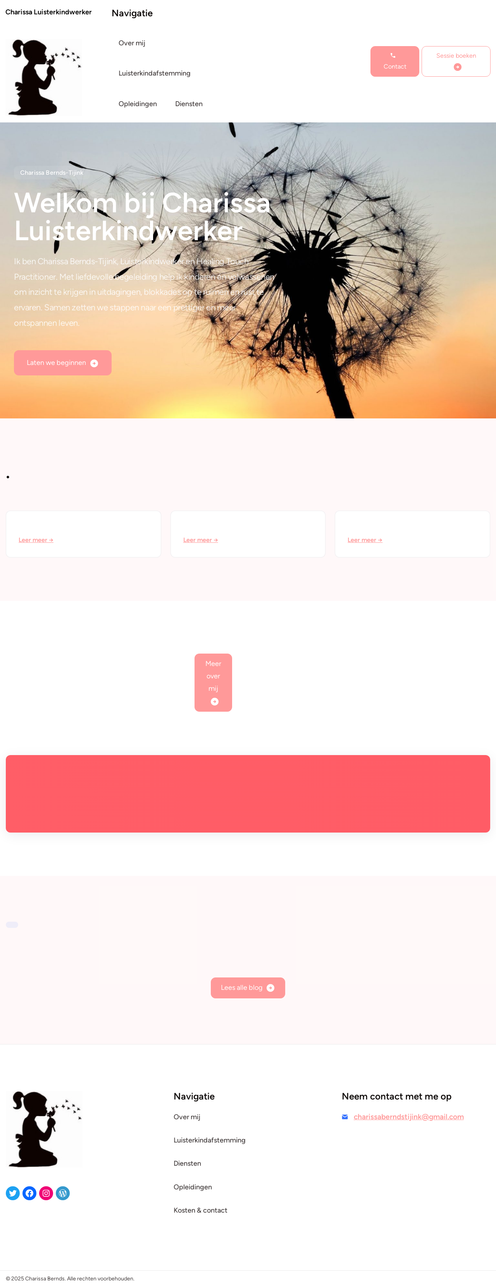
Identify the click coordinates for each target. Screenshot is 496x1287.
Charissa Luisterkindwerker (48, 12)
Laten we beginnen (56, 362)
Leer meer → (36, 540)
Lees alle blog (242, 987)
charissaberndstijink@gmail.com (409, 1116)
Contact (395, 66)
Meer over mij (213, 676)
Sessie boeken (456, 55)
